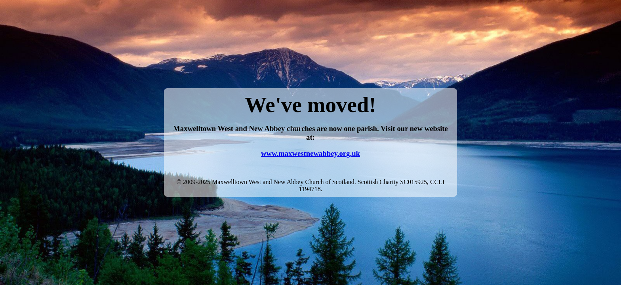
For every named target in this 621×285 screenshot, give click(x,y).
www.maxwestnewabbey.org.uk (310, 153)
